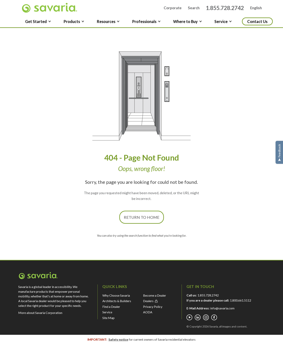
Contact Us (257, 22)
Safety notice (118, 339)
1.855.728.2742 (225, 8)
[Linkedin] (198, 319)
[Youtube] (189, 319)
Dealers (150, 302)
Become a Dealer (154, 297)
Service (107, 313)
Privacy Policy (152, 308)
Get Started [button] (38, 22)
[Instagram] (206, 319)
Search (193, 8)
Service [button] (223, 22)
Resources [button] (108, 22)
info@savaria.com (222, 309)
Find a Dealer (111, 308)
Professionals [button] (146, 22)
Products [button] (73, 22)
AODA (147, 313)
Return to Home (141, 218)
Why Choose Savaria (116, 297)
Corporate (173, 8)
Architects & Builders (116, 302)
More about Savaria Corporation (40, 314)
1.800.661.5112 (240, 302)
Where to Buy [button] (187, 22)
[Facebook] (214, 319)
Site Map (108, 319)
